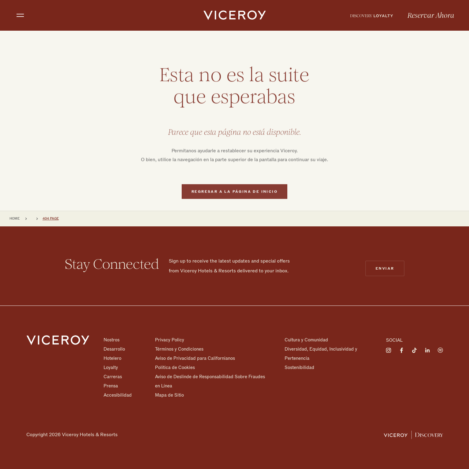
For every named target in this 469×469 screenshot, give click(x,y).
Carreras (113, 377)
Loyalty (111, 367)
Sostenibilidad (299, 367)
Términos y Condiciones (179, 349)
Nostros (111, 340)
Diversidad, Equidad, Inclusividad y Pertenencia (321, 353)
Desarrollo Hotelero (114, 353)
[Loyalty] (372, 15)
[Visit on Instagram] (388, 350)
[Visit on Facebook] (401, 350)
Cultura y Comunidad (306, 340)
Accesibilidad (118, 395)
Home (14, 218)
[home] (234, 15)
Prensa (111, 386)
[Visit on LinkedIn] (427, 350)
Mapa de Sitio (169, 395)
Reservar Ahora (430, 15)
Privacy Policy (169, 340)
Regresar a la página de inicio (234, 203)
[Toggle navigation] (20, 15)
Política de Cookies (175, 367)
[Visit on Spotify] (440, 350)
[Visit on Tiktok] (414, 350)
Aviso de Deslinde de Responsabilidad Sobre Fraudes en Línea (210, 381)
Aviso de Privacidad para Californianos (195, 358)
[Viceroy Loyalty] (413, 434)
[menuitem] (372, 15)
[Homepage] (57, 340)
